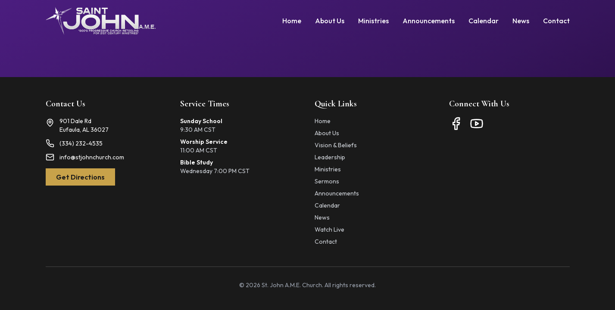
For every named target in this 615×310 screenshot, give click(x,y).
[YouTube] (477, 123)
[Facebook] (456, 123)
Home (291, 20)
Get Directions (80, 177)
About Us (329, 20)
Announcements (429, 20)
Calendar (483, 20)
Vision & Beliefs (336, 145)
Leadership (330, 157)
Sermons (327, 181)
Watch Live (329, 229)
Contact (556, 20)
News (520, 20)
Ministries (373, 20)
